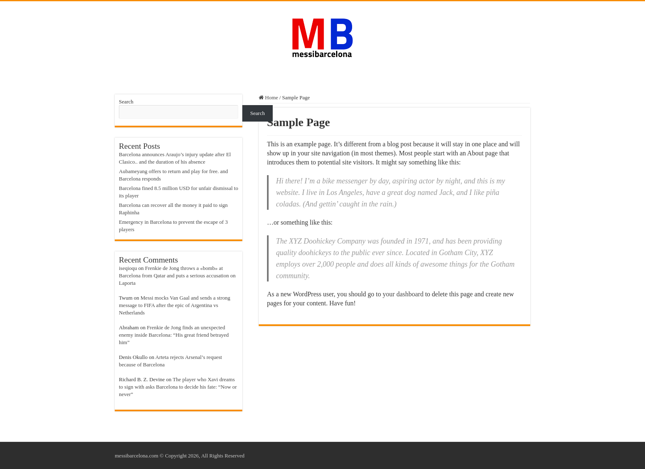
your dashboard (403, 294)
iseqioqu (128, 268)
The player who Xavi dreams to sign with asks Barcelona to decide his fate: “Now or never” (178, 386)
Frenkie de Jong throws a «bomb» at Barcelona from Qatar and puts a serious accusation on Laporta (177, 275)
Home (268, 97)
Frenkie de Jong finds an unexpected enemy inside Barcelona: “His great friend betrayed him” (174, 334)
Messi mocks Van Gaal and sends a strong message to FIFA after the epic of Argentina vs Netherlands (174, 305)
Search (126, 101)
